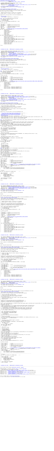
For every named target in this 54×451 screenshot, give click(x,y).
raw (23, 7)
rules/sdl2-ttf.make (4, 137)
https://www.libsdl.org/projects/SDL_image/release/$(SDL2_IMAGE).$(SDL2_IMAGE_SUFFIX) (27, 96)
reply (7, 58)
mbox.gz (17, 440)
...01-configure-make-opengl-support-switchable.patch (11, 134)
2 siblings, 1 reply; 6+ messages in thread (9, 66)
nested (13, 58)
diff (1, 21)
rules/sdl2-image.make (5, 81)
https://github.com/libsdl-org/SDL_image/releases (9, 69)
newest (22, 438)
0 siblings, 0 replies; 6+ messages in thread (9, 285)
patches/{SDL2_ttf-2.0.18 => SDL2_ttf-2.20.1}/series (10, 136)
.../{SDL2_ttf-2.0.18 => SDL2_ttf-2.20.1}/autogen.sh (10, 135)
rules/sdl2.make (3, 19)
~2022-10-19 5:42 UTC (16, 438)
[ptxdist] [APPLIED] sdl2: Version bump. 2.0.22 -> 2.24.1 (19, 65)
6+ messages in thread (19, 58)
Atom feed (24, 1)
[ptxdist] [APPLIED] (12, 63)
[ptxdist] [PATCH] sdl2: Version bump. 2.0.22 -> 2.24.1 (18, 61)
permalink (19, 7)
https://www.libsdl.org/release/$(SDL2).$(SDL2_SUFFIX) (18, 34)
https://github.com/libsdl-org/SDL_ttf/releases (9, 122)
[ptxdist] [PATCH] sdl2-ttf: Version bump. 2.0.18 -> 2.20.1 (19, 64)
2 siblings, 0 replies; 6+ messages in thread (9, 226)
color (17, 1)
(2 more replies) (11, 6)
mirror (20, 1)
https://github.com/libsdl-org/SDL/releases (8, 10)
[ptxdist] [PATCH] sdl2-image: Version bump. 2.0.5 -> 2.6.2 (19, 5)
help (14, 1)
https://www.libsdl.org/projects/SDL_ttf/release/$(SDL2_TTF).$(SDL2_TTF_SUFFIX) (25, 196)
